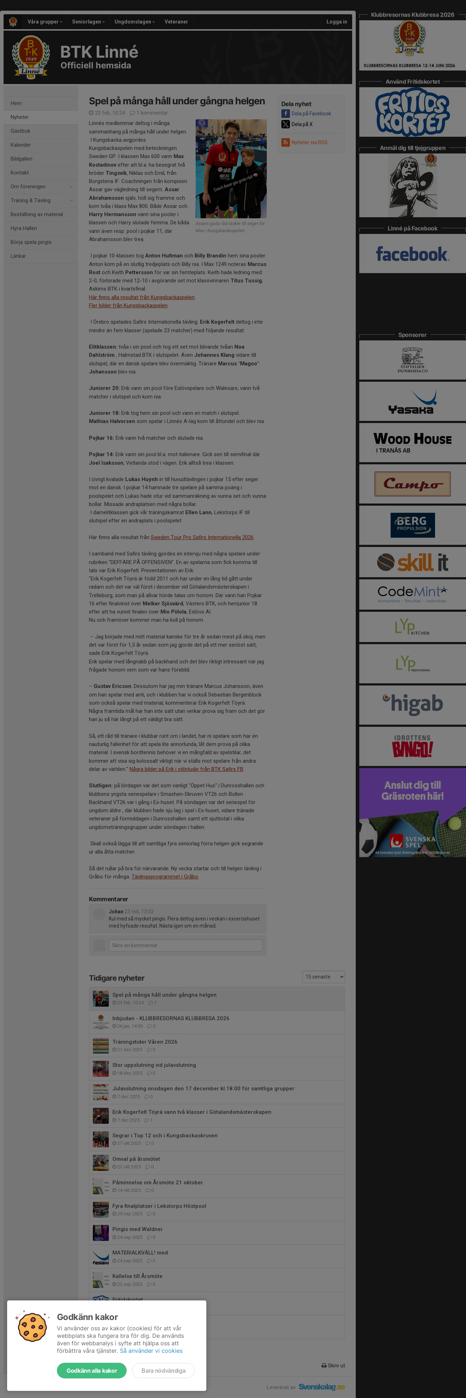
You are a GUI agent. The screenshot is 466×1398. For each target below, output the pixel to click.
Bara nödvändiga (163, 1370)
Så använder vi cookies (151, 1350)
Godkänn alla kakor (92, 1370)
